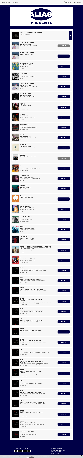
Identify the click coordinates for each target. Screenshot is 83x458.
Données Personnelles (56, 451)
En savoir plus (31, 457)
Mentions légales (55, 453)
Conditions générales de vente (58, 450)
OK (27, 457)
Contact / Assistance (57, 448)
